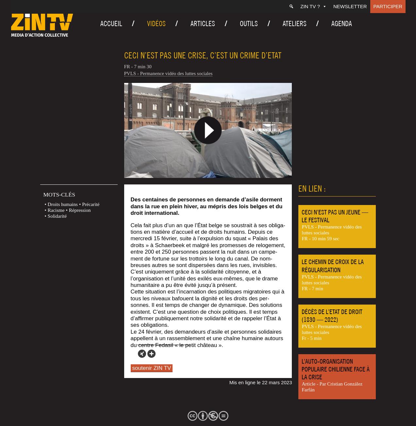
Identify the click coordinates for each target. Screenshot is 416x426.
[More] (151, 354)
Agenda (341, 23)
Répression (80, 210)
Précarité (90, 204)
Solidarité (57, 216)
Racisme (56, 210)
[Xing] (142, 354)
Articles (203, 23)
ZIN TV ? (313, 6)
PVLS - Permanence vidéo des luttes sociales (168, 73)
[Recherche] (291, 6)
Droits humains (63, 204)
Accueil (111, 23)
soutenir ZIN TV (151, 368)
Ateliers (295, 23)
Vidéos (156, 23)
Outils (249, 23)
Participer (388, 6)
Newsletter (350, 6)
